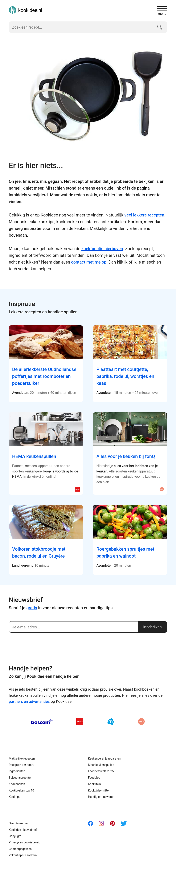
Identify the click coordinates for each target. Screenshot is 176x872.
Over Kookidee (18, 823)
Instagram (101, 823)
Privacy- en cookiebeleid (24, 842)
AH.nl (110, 721)
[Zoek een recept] (81, 27)
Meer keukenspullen (101, 764)
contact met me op (88, 262)
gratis (31, 607)
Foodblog (94, 777)
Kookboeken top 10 (21, 790)
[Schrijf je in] (73, 627)
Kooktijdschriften (99, 790)
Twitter (124, 823)
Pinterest (112, 823)
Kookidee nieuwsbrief (23, 829)
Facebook (90, 823)
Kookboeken (17, 784)
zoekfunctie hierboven (102, 248)
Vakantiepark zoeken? (23, 855)
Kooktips (14, 796)
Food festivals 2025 (101, 771)
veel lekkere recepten (144, 215)
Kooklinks (94, 784)
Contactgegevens (20, 849)
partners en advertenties (29, 701)
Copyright (15, 836)
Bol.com (42, 721)
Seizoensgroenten (20, 777)
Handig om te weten (101, 796)
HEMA (79, 721)
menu (162, 10)
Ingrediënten (17, 771)
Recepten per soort (21, 764)
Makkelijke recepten (22, 758)
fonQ (141, 721)
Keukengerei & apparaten (104, 758)
